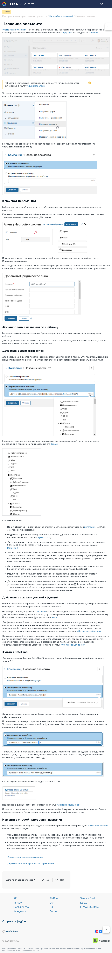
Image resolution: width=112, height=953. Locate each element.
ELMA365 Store (89, 906)
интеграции (90, 527)
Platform (54, 897)
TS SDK (17, 901)
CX (51, 906)
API (15, 897)
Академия (19, 910)
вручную (67, 32)
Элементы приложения (14, 29)
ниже (54, 617)
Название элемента (98, 824)
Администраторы (36, 86)
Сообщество (21, 906)
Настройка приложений (61, 16)
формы (54, 444)
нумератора (44, 537)
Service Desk (88, 897)
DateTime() (12, 548)
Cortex (53, 910)
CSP (52, 901)
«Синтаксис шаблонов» (89, 630)
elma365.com (3, 930)
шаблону (93, 32)
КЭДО (84, 901)
